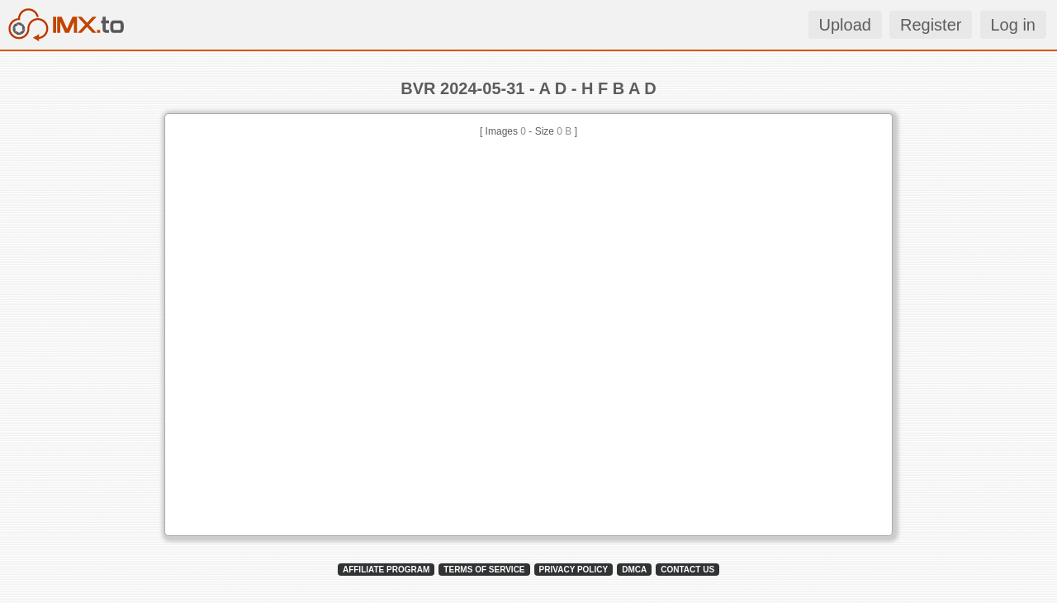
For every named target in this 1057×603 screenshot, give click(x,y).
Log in (1013, 25)
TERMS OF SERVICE (483, 569)
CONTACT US (687, 569)
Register (930, 25)
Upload (845, 25)
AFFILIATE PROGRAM (386, 569)
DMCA (634, 569)
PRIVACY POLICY (574, 569)
